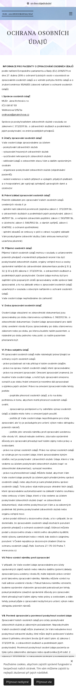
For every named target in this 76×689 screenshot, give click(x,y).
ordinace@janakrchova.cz (15, 114)
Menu (70, 13)
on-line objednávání (41, 3)
